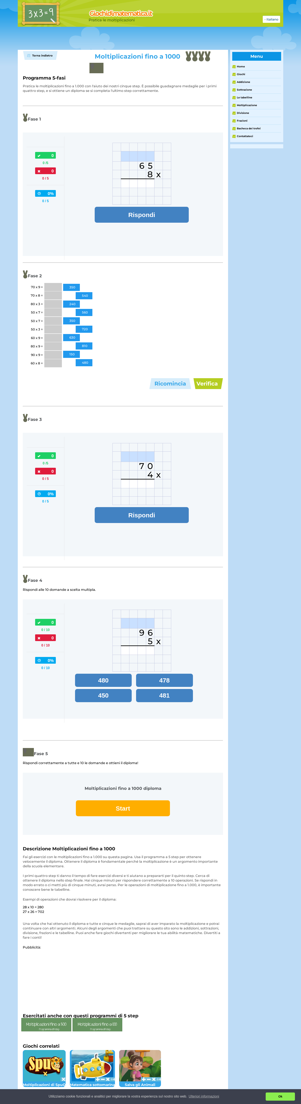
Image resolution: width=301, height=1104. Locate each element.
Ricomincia (170, 383)
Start (123, 808)
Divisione (243, 112)
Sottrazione (244, 89)
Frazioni (242, 120)
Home (241, 66)
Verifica (207, 383)
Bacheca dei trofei (249, 128)
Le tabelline (244, 97)
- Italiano (271, 19)
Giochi (241, 74)
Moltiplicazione (247, 105)
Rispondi (141, 214)
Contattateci (245, 136)
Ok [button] (280, 1096)
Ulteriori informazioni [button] (204, 1096)
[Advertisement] (122, 38)
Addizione (243, 82)
